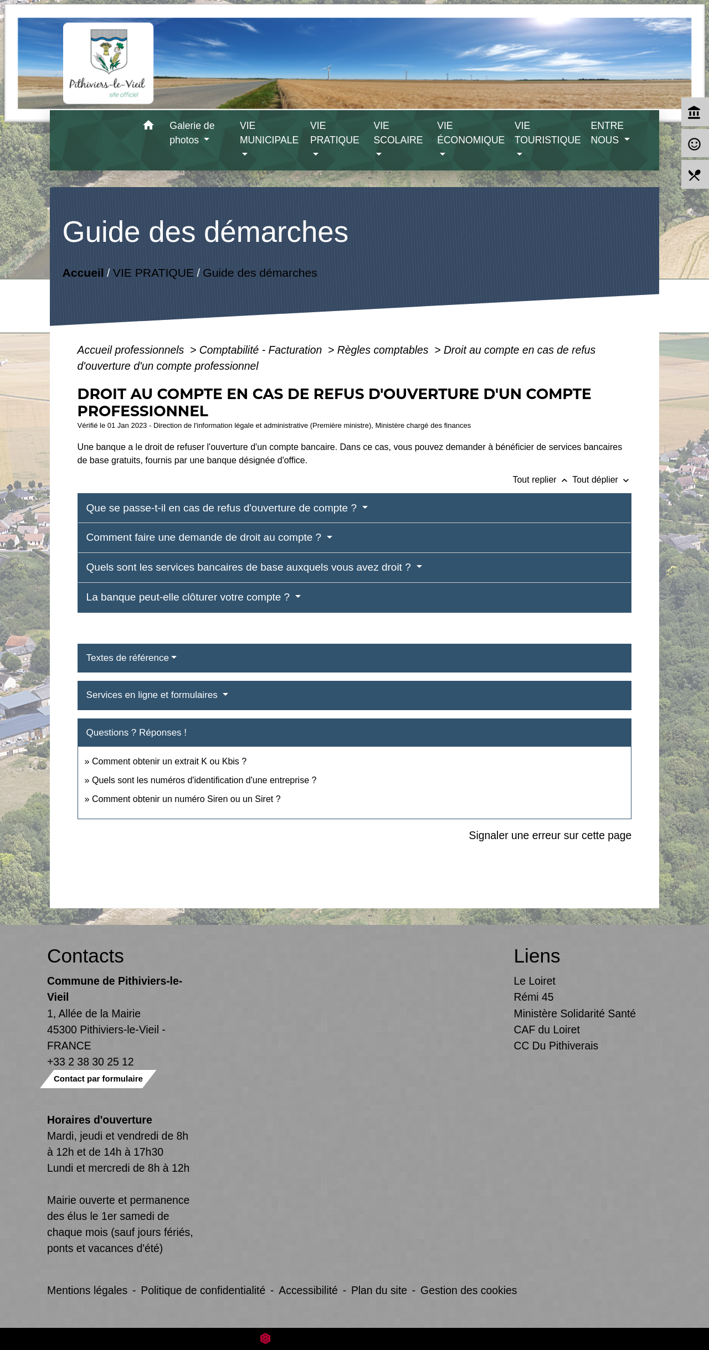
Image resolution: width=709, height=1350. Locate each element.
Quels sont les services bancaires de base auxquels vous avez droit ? (250, 567)
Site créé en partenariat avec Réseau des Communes (355, 1339)
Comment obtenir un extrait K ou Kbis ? (169, 761)
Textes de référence (127, 658)
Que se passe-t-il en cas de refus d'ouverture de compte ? (223, 508)
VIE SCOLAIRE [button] (398, 133)
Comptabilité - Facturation (262, 350)
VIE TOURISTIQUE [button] (548, 133)
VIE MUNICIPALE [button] (269, 133)
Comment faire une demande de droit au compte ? (205, 537)
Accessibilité (308, 1290)
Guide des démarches (260, 272)
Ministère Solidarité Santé (575, 1013)
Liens (537, 955)
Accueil (83, 272)
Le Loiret (535, 981)
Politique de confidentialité (203, 1290)
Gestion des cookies (468, 1290)
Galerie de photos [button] (191, 133)
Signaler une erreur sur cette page (550, 835)
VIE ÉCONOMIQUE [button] (471, 133)
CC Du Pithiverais (556, 1045)
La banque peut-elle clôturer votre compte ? (189, 597)
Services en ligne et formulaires (153, 695)
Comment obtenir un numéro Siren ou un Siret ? (186, 799)
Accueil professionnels (132, 350)
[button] (148, 127)
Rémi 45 (534, 997)
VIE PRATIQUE (152, 272)
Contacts (85, 955)
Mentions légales (87, 1290)
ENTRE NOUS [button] (607, 133)
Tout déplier (601, 479)
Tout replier (542, 479)
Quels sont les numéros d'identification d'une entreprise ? (204, 780)
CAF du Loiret (547, 1029)
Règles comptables (384, 350)
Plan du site (379, 1290)
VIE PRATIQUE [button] (334, 133)
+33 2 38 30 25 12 (90, 1062)
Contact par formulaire (98, 1078)
